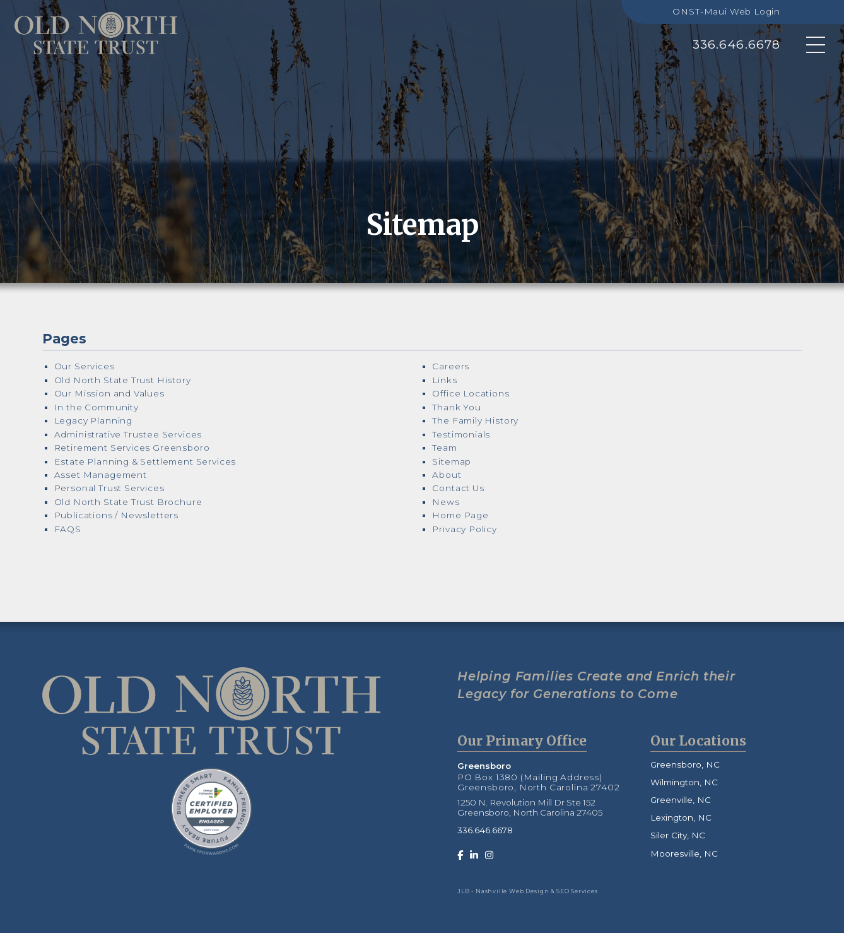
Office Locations (470, 393)
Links (444, 380)
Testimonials (461, 434)
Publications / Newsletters (116, 515)
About (446, 475)
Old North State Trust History (122, 380)
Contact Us (458, 488)
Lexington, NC (681, 817)
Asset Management (100, 475)
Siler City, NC (677, 835)
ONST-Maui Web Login (726, 11)
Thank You (456, 407)
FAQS (67, 529)
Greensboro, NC (685, 764)
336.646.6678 (737, 44)
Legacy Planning (93, 420)
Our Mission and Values (109, 393)
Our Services (84, 366)
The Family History (475, 420)
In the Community (96, 407)
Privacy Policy (464, 529)
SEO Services (577, 891)
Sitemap (451, 461)
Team (444, 448)
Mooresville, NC (684, 853)
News (445, 502)
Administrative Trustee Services (128, 434)
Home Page (460, 515)
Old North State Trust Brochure (128, 502)
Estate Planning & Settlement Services (145, 461)
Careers (450, 366)
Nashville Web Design (512, 891)
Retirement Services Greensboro (132, 448)
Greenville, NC (680, 800)
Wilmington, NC (684, 782)
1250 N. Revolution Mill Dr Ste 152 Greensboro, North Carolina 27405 (529, 807)
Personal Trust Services (109, 488)
